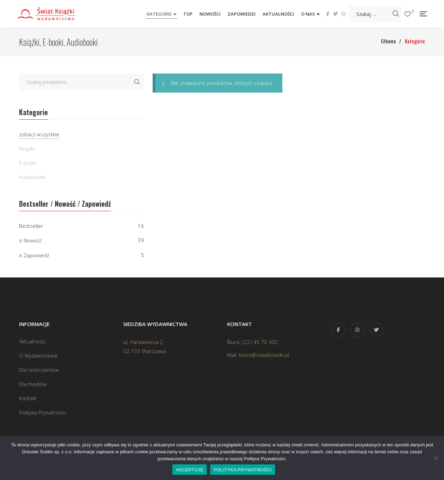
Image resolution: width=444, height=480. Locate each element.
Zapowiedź (36, 255)
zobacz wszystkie (39, 134)
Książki (26, 148)
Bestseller (31, 225)
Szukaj (137, 82)
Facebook (328, 13)
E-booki (27, 162)
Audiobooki (32, 176)
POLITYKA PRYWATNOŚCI (243, 469)
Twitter (335, 13)
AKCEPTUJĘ (189, 469)
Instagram (343, 13)
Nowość (33, 240)
